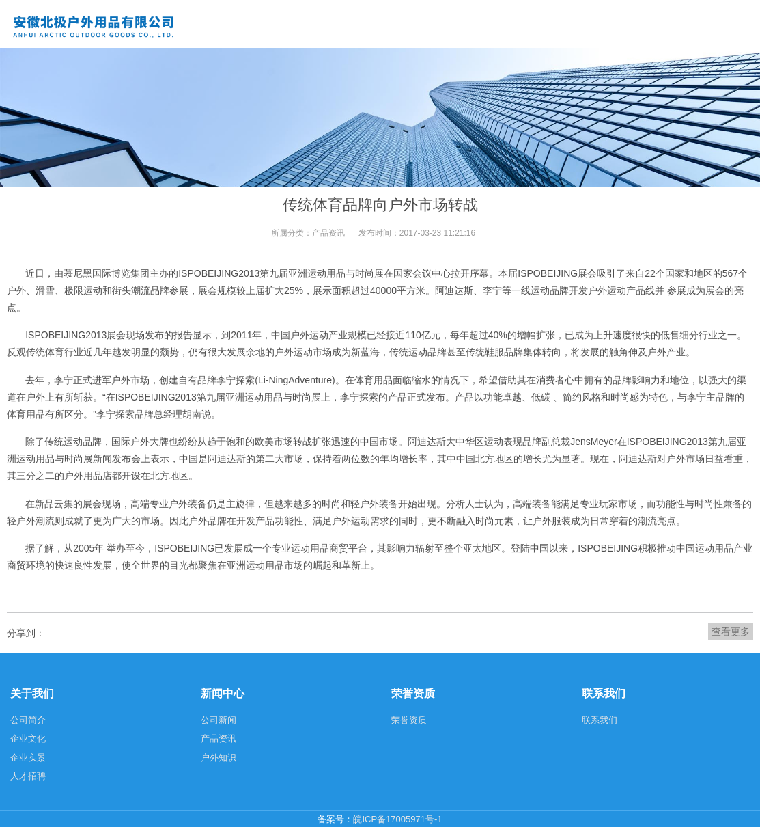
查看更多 (731, 631)
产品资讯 (328, 233)
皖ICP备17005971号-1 (397, 819)
